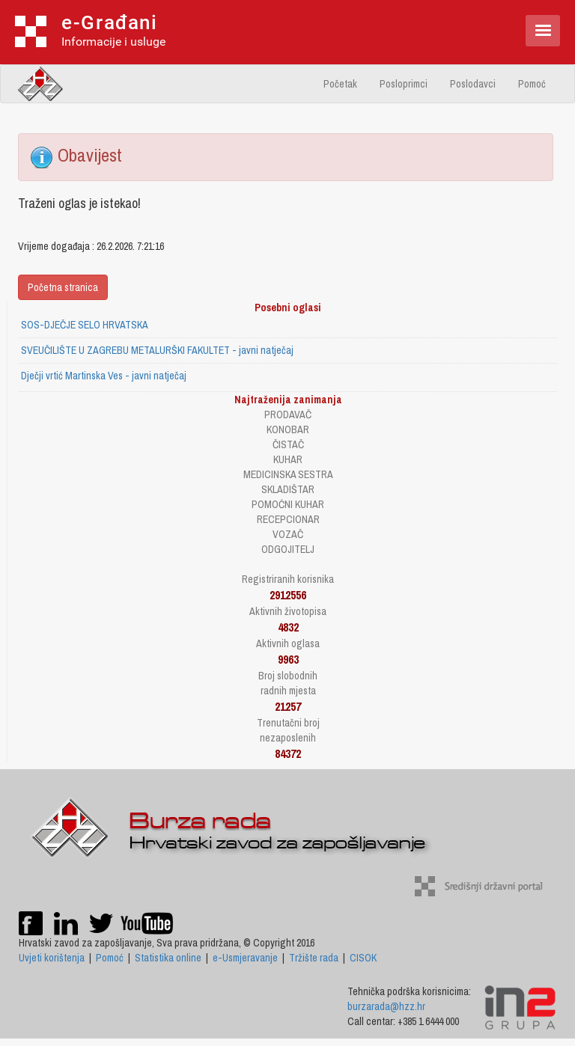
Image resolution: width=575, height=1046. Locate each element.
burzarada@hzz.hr (386, 1006)
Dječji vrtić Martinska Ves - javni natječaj (103, 375)
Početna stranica (63, 287)
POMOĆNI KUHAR (288, 504)
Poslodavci (473, 84)
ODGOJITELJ (287, 549)
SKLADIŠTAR (287, 489)
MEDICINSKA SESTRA (288, 474)
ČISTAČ (288, 444)
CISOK (363, 957)
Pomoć (532, 84)
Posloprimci (404, 84)
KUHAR (287, 459)
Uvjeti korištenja (52, 957)
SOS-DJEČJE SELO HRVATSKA (84, 324)
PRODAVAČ (287, 414)
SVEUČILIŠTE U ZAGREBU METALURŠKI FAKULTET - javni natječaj (157, 350)
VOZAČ (288, 534)
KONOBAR (288, 429)
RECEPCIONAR (288, 519)
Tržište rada (313, 957)
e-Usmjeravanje (245, 957)
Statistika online (168, 957)
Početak (340, 84)
